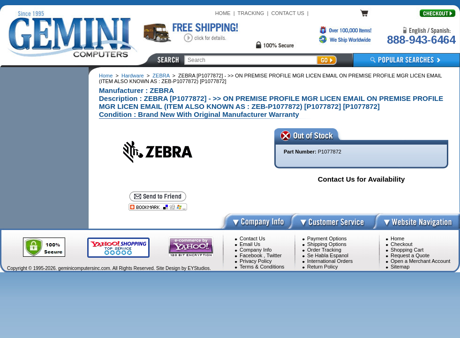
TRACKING (251, 13)
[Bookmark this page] (157, 207)
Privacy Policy (255, 261)
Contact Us (252, 238)
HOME (223, 13)
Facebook (251, 255)
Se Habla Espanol (327, 255)
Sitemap (400, 266)
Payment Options (327, 238)
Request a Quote (410, 255)
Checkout (401, 244)
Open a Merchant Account (420, 261)
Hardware (132, 75)
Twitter (273, 255)
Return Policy (322, 266)
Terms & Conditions (262, 266)
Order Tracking (324, 250)
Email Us (250, 244)
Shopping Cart (407, 250)
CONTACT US (287, 13)
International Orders (330, 261)
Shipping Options (327, 244)
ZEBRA (160, 75)
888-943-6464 (421, 39)
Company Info (255, 250)
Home (106, 75)
